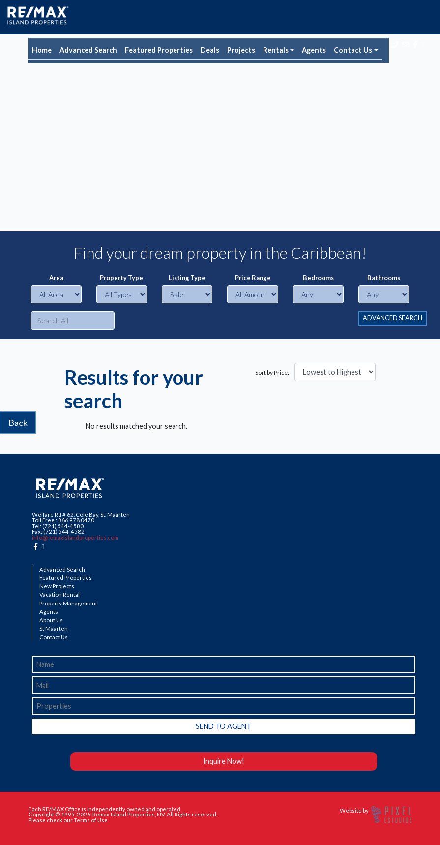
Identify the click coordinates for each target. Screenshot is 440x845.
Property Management (68, 603)
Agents (314, 50)
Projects (241, 50)
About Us (51, 620)
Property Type (121, 278)
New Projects (56, 586)
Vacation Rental (59, 595)
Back (18, 422)
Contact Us (53, 637)
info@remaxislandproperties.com (75, 537)
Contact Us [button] (353, 50)
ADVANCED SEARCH (392, 318)
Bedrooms (318, 278)
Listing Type (187, 278)
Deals (210, 50)
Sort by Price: (272, 373)
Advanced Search (88, 50)
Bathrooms (383, 278)
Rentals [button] (276, 50)
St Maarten (53, 629)
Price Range (253, 278)
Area (56, 278)
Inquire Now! (223, 761)
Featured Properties (159, 50)
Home (42, 50)
